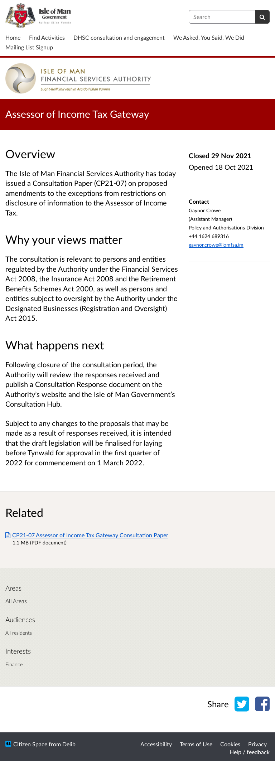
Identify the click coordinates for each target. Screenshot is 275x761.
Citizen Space (30, 744)
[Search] (262, 17)
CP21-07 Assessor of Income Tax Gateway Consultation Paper (86, 535)
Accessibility (156, 744)
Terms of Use (196, 744)
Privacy (257, 744)
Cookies (230, 744)
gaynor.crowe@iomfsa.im (216, 245)
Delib (69, 744)
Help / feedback (250, 751)
